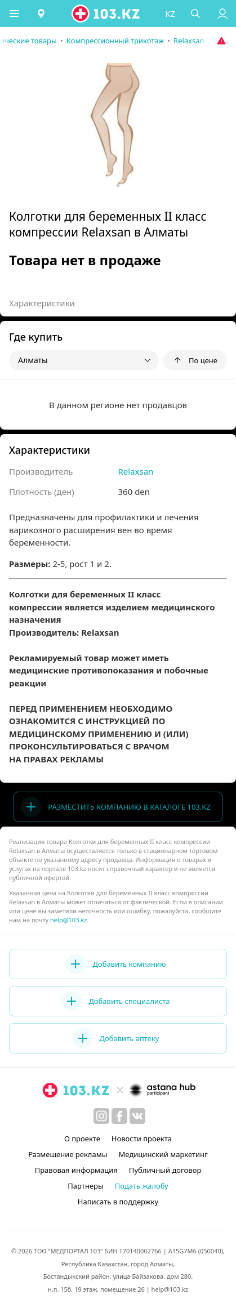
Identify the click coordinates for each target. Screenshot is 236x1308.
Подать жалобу (141, 1186)
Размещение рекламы (67, 1154)
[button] (14, 13)
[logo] (106, 13)
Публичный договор (165, 1170)
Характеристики (42, 303)
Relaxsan (136, 471)
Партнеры (86, 1186)
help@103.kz (68, 920)
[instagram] (101, 1116)
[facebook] (119, 1116)
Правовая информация (76, 1170)
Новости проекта (142, 1138)
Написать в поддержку (118, 1202)
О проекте (82, 1138)
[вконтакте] (137, 1116)
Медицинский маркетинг (163, 1154)
